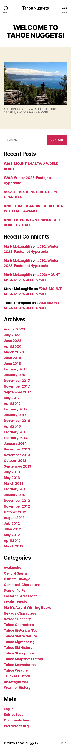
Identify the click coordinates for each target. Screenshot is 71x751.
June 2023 (12, 341)
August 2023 (14, 329)
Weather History (17, 688)
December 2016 (17, 421)
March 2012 (13, 546)
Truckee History (17, 676)
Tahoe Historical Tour (21, 630)
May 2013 (12, 478)
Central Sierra (15, 573)
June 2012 (12, 529)
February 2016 (16, 432)
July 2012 (12, 523)
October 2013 (15, 461)
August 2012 (14, 518)
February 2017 (15, 409)
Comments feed (17, 720)
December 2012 (17, 501)
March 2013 (13, 483)
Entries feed (14, 715)
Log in (8, 709)
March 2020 (14, 352)
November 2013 (17, 455)
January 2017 (15, 415)
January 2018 (15, 375)
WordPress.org (16, 726)
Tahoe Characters (19, 625)
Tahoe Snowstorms (20, 665)
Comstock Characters (22, 585)
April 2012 (12, 541)
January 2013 (15, 495)
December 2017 (17, 381)
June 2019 (12, 358)
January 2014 (15, 443)
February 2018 (16, 369)
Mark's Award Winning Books (27, 608)
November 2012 (17, 506)
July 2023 (12, 335)
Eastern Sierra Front (20, 596)
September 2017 (17, 392)
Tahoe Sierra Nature (20, 636)
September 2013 (17, 466)
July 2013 (12, 472)
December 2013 (17, 449)
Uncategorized (16, 682)
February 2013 (16, 489)
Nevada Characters (20, 613)
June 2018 (12, 364)
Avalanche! (13, 568)
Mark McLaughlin (18, 246)
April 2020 (12, 346)
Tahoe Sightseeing (19, 642)
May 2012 (12, 535)
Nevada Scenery (17, 619)
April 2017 (12, 403)
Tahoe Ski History (18, 648)
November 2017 (17, 386)
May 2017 (12, 398)
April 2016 (12, 426)
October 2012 (15, 512)
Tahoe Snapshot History (23, 659)
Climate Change (17, 579)
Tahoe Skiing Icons (19, 653)
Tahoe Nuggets (35, 8)
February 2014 (16, 438)
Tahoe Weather (16, 670)
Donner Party (14, 590)
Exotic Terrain (15, 602)
